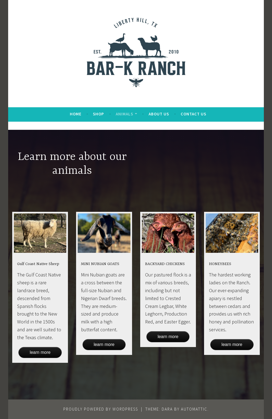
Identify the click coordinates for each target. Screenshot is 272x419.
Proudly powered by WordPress (100, 409)
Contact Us (193, 113)
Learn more (40, 352)
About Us (159, 113)
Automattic (194, 409)
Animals (124, 113)
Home (76, 113)
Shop (98, 113)
